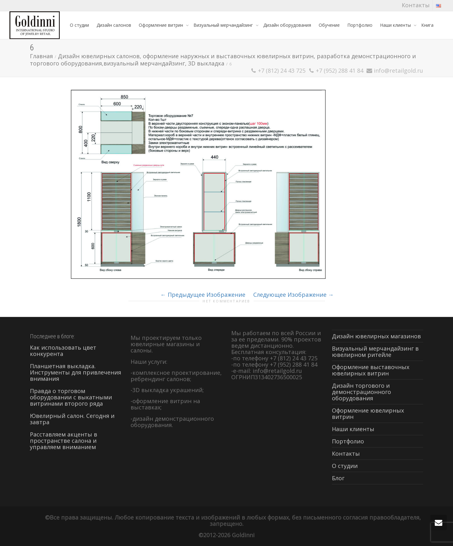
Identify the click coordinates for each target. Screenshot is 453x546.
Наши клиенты (396, 25)
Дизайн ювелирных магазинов (376, 336)
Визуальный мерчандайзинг (223, 25)
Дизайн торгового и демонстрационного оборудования (361, 392)
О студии (79, 25)
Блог (338, 478)
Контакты (416, 5)
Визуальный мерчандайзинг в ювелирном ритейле (375, 351)
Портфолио (359, 25)
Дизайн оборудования (287, 25)
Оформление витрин (161, 25)
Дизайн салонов (114, 25)
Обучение (329, 25)
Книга (427, 25)
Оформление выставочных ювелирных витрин (370, 370)
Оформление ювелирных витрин (368, 413)
